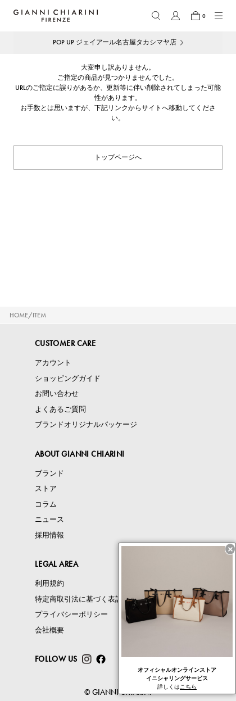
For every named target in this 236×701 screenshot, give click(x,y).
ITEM (39, 315)
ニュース (49, 519)
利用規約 (49, 583)
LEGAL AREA (56, 564)
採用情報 (49, 535)
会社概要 (49, 630)
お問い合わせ (57, 393)
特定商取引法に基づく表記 (78, 599)
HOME (19, 315)
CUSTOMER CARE (65, 343)
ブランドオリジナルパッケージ (86, 424)
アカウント (53, 362)
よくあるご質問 (60, 409)
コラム (46, 504)
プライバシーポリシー (71, 614)
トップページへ (118, 157)
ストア (46, 488)
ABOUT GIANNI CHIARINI (80, 454)
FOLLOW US (56, 659)
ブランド (49, 473)
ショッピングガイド (68, 378)
